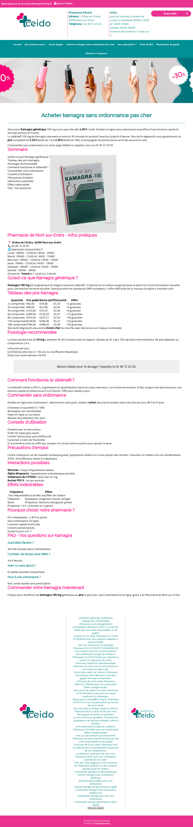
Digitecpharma (102, 823)
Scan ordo (176, 14)
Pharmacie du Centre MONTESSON (91, 738)
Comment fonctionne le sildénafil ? (28, 167)
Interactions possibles (21, 181)
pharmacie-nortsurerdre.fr (27, 249)
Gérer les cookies (96, 808)
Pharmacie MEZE (84, 756)
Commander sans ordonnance (25, 170)
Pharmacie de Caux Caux (86, 666)
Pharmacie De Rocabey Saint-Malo (97, 674)
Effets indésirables (19, 184)
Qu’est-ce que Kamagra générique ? (29, 156)
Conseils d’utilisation (20, 174)
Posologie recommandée (22, 163)
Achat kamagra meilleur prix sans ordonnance (96, 782)
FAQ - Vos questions (19, 188)
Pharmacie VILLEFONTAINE (87, 657)
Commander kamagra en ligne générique (96, 771)
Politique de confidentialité (95, 620)
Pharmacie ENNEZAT (89, 765)
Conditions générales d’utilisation (96, 617)
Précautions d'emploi (20, 177)
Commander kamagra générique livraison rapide (95, 803)
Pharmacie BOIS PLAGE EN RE (90, 711)
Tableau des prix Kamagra (24, 160)
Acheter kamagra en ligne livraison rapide (95, 786)
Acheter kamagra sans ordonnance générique (96, 776)
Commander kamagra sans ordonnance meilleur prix (96, 791)
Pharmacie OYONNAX (84, 729)
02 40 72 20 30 (92, 24)
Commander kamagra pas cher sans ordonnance (95, 797)
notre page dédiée (59, 145)
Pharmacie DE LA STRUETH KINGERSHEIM (95, 648)
